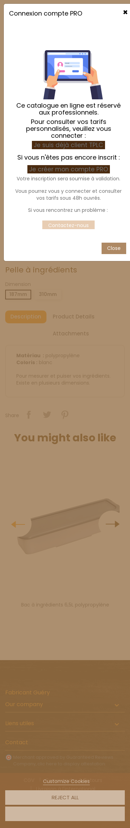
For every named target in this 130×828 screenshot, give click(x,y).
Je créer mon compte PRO (69, 145)
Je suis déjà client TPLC (68, 120)
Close (114, 223)
